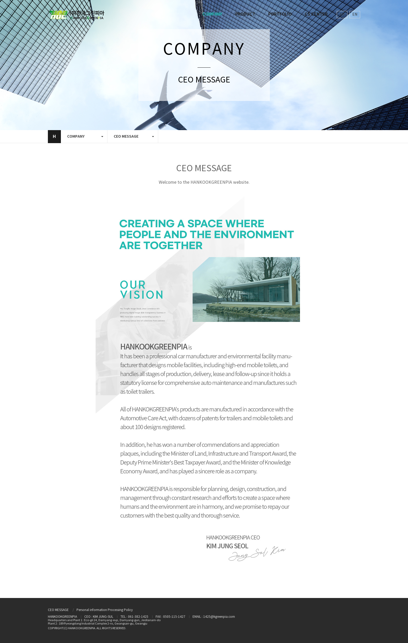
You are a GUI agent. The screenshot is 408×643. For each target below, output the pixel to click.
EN (354, 14)
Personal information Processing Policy (104, 610)
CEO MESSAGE (58, 610)
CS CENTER (316, 14)
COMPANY (212, 14)
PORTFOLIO (280, 14)
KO (342, 14)
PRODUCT (245, 14)
